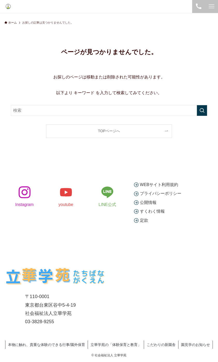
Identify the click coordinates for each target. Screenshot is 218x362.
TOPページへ (109, 131)
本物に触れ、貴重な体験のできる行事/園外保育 (46, 345)
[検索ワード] (109, 110)
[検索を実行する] (202, 110)
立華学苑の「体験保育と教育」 (116, 345)
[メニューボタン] (211, 6)
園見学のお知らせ (195, 345)
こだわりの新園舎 (161, 345)
